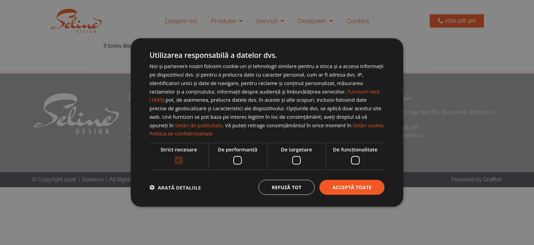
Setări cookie (368, 124)
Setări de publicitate (198, 124)
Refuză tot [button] (286, 187)
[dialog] (267, 122)
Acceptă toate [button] (352, 187)
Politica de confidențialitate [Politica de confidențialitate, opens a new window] (182, 133)
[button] (175, 187)
